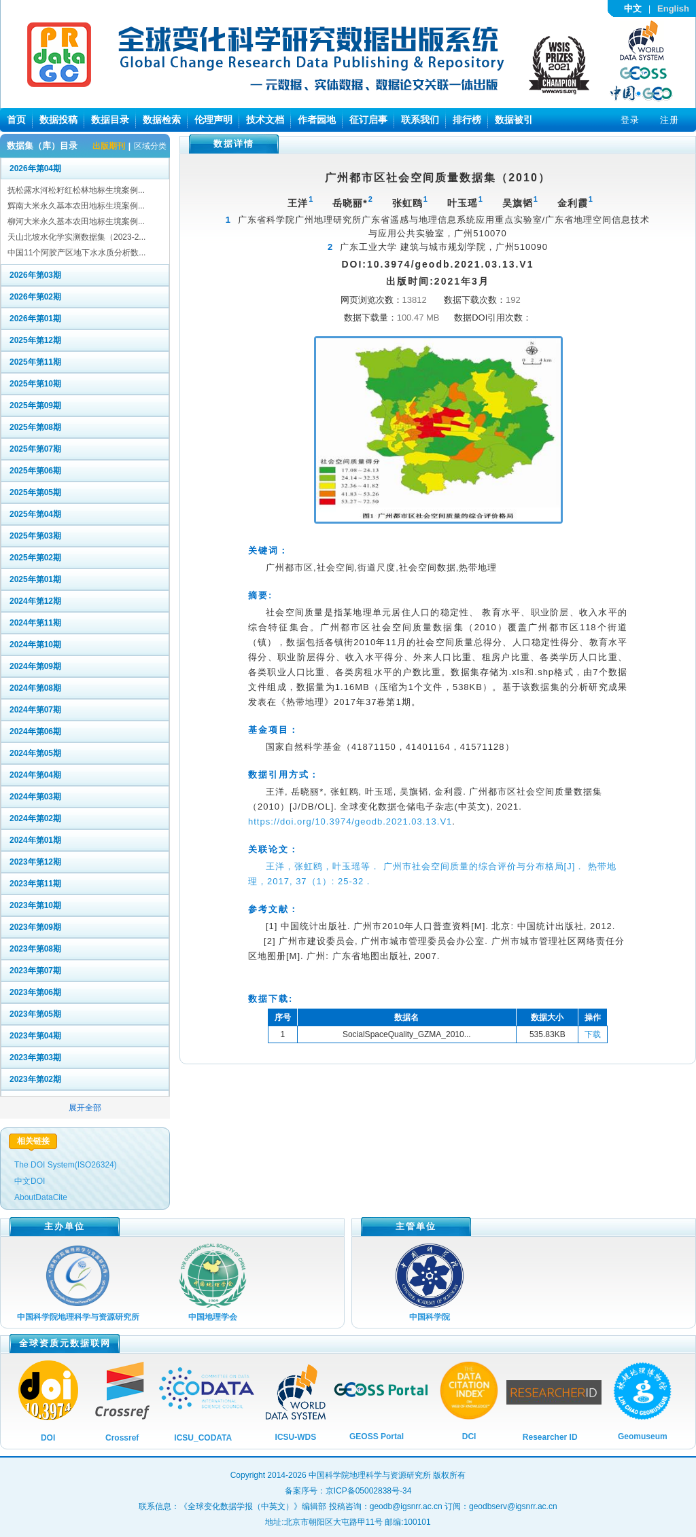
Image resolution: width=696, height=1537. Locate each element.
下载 (593, 1034)
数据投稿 (58, 119)
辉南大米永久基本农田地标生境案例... (76, 206)
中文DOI (29, 1181)
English (673, 8)
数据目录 (110, 119)
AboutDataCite (40, 1197)
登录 (630, 120)
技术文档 (265, 119)
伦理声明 (213, 119)
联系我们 (420, 119)
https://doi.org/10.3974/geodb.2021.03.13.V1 (350, 821)
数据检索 (162, 119)
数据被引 (514, 119)
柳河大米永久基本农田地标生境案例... (76, 221)
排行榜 (467, 119)
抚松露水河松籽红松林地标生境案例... (76, 190)
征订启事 (368, 119)
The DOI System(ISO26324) (65, 1165)
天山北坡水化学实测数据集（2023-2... (76, 237)
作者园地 (317, 119)
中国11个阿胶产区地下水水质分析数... (76, 252)
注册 (669, 120)
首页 (16, 119)
